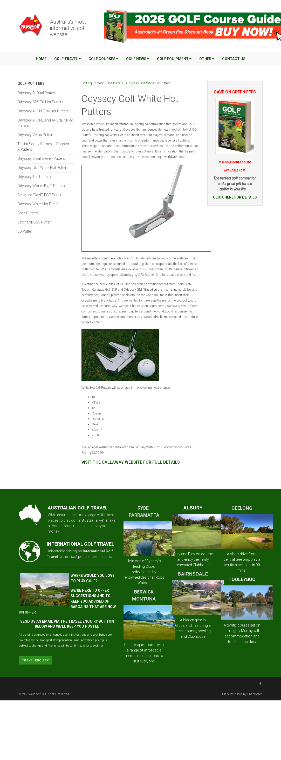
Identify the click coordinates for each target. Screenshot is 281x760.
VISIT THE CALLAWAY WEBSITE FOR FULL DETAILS (130, 462)
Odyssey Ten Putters (34, 177)
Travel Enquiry (35, 660)
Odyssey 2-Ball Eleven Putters (41, 158)
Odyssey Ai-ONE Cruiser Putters (43, 111)
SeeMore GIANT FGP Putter (39, 195)
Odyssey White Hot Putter (38, 204)
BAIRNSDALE (193, 574)
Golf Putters (115, 83)
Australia (90, 520)
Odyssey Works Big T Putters (41, 186)
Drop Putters (27, 213)
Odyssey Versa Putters (35, 135)
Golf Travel (67, 59)
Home (41, 59)
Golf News (137, 59)
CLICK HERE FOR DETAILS (235, 197)
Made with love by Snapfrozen (242, 694)
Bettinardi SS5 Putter (34, 222)
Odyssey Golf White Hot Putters (148, 83)
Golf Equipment (174, 59)
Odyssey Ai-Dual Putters (36, 93)
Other (206, 59)
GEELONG (241, 508)
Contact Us (233, 59)
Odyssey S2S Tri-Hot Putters (40, 102)
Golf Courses (103, 59)
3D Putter (24, 231)
